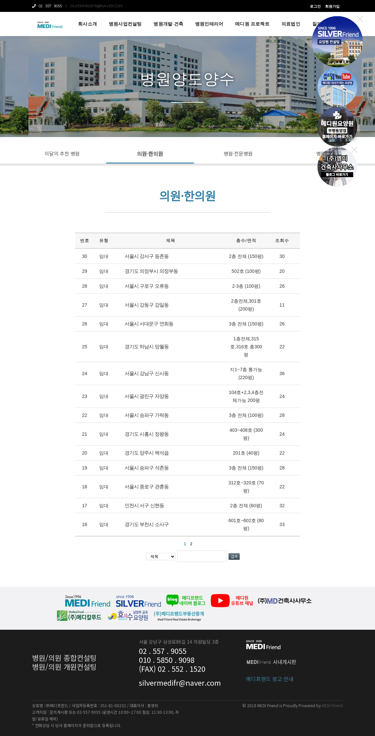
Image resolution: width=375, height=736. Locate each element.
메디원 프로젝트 (252, 24)
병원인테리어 (209, 24)
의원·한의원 (150, 154)
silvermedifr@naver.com (96, 6)
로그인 (315, 6)
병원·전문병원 (238, 153)
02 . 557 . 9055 (47, 6)
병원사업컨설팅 (125, 24)
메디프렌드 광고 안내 (269, 676)
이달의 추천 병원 (62, 153)
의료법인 (290, 24)
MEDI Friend (332, 705)
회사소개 (87, 24)
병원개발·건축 (168, 24)
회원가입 (332, 6)
